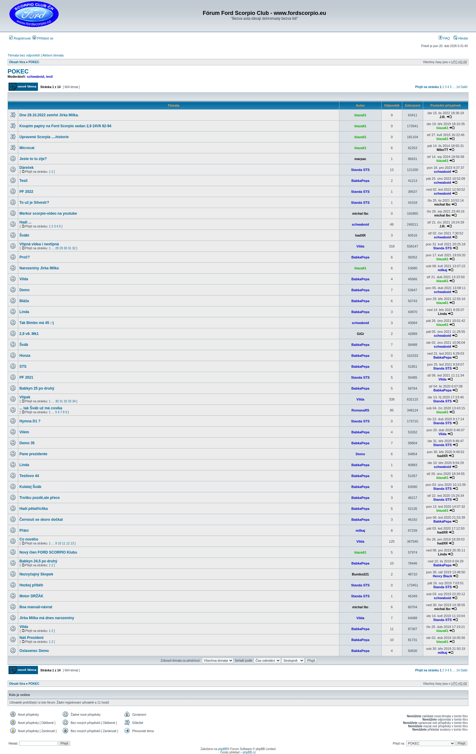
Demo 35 (27, 443)
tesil (49, 76)
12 (68, 543)
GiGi (360, 334)
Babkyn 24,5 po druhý (38, 561)
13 (72, 543)
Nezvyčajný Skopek (36, 574)
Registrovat (20, 38)
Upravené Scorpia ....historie (44, 137)
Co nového (28, 539)
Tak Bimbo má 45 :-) (36, 323)
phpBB (222, 749)
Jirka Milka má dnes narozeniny (46, 618)
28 (57, 248)
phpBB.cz (249, 752)
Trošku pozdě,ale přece (39, 498)
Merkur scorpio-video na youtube (48, 213)
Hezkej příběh (31, 585)
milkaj (442, 270)
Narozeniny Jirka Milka (39, 268)
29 (61, 248)
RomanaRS (360, 410)
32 (74, 248)
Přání (24, 530)
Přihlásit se (42, 38)
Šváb (23, 345)
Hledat (461, 38)
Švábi (24, 235)
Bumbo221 (360, 574)
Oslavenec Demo (34, 651)
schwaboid (35, 76)
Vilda (360, 246)
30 (65, 248)
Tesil (23, 181)
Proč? (24, 257)
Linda (24, 312)
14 (458, 87)
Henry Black (442, 576)
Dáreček (26, 167)
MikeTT (442, 150)
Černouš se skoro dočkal (41, 519)
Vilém (24, 432)
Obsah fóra (17, 62)
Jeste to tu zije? (33, 159)
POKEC (34, 62)
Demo (24, 290)
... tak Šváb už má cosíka (40, 408)
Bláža (24, 301)
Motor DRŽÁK (31, 596)
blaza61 (360, 115)
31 (69, 248)
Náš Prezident (31, 638)
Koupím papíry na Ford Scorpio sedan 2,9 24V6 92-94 (65, 126)
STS (22, 366)
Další (464, 87)
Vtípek (24, 397)
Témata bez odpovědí (24, 55)
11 (63, 543)
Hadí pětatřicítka (33, 509)
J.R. (442, 117)
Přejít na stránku (427, 87)
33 (69, 401)
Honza (24, 355)
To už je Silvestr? (34, 202)
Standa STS (360, 170)
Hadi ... (25, 222)
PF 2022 (26, 191)
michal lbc (442, 204)
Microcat (26, 148)
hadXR (360, 235)
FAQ (444, 38)
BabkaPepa (360, 181)
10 (59, 543)
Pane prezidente (33, 454)
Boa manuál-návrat (35, 607)
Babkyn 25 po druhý (36, 388)
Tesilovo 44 (29, 476)
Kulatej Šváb (30, 487)
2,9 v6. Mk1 (29, 334)
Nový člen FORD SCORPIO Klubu (48, 552)
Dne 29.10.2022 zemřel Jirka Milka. (49, 115)
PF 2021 (26, 377)
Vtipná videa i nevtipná (39, 244)
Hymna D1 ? (29, 421)
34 (74, 401)
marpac (360, 159)
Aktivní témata (53, 55)
